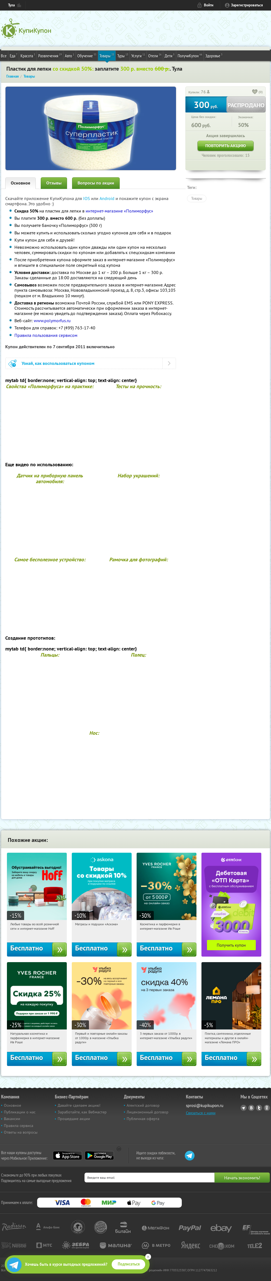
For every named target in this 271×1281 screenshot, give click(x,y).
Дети (170, 55)
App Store (67, 1155)
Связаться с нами (201, 1112)
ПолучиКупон (190, 55)
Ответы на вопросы (20, 1132)
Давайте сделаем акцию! (79, 1105)
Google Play (99, 1155)
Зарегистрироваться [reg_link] (247, 5)
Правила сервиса (18, 1125)
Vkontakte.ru (251, 1108)
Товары (106, 55)
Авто (69, 55)
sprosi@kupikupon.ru (204, 1105)
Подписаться (129, 1264)
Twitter (259, 1108)
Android (107, 198)
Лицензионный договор (147, 1112)
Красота (28, 55)
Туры (122, 55)
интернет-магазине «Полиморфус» (119, 211)
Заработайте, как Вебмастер (82, 1112)
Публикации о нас (19, 1112)
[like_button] (255, 92)
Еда (13, 55)
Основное (20, 183)
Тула (11, 5)
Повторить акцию (225, 145)
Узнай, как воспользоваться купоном (58, 363)
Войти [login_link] (208, 5)
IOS (87, 198)
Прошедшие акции (74, 1118)
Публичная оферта (143, 1118)
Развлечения (50, 55)
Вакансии (12, 1118)
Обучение (86, 55)
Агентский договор (143, 1105)
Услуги (138, 55)
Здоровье (214, 55)
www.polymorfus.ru (52, 320)
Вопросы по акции (96, 183)
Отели (155, 55)
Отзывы (54, 183)
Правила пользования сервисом (45, 335)
